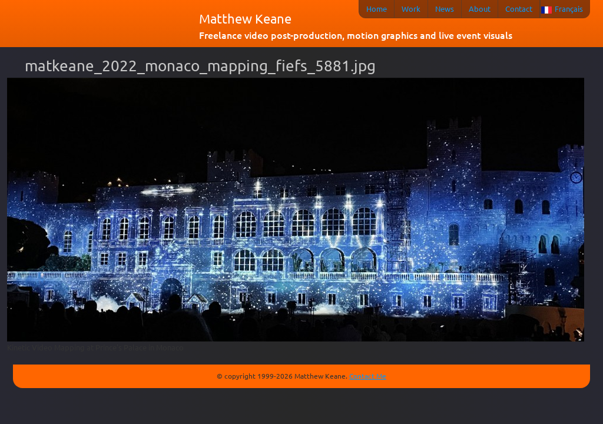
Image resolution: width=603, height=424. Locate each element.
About (480, 9)
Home (376, 9)
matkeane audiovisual (101, 26)
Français (569, 9)
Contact (518, 9)
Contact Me (367, 375)
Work (411, 9)
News (444, 9)
